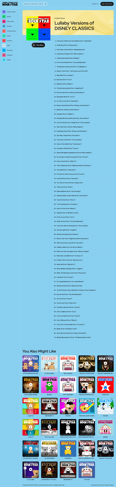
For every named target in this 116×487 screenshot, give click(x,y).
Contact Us (95, 4)
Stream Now (107, 4)
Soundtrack (60, 18)
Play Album (37, 45)
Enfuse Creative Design (106, 485)
